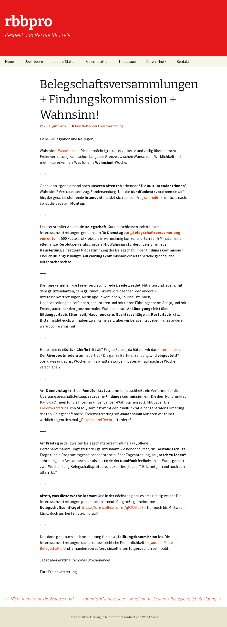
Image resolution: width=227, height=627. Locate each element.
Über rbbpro (33, 61)
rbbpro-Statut (64, 61)
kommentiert (168, 349)
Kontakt (183, 61)
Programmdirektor (151, 197)
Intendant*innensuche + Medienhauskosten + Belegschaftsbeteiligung (152, 599)
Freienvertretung (54, 407)
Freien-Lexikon (96, 61)
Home (9, 61)
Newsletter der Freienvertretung (99, 126)
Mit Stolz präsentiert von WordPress (131, 617)
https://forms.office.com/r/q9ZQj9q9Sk (113, 507)
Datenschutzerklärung (85, 617)
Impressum (127, 61)
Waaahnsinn (68, 150)
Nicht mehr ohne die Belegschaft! (39, 599)
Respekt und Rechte (97, 419)
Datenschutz (156, 61)
